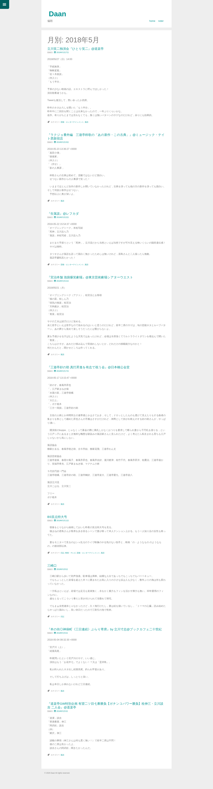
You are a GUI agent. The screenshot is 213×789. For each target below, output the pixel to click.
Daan (57, 14)
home (152, 21)
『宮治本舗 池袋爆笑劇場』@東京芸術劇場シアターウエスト (90, 277)
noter (161, 21)
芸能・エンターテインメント (72, 122)
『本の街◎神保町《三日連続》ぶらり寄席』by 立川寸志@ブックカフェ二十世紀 (104, 629)
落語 (86, 122)
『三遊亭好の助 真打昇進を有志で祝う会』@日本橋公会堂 (88, 367)
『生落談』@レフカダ (63, 213)
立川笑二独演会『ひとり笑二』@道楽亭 (75, 48)
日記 (62, 553)
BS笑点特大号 (57, 516)
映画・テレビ (70, 553)
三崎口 (52, 565)
